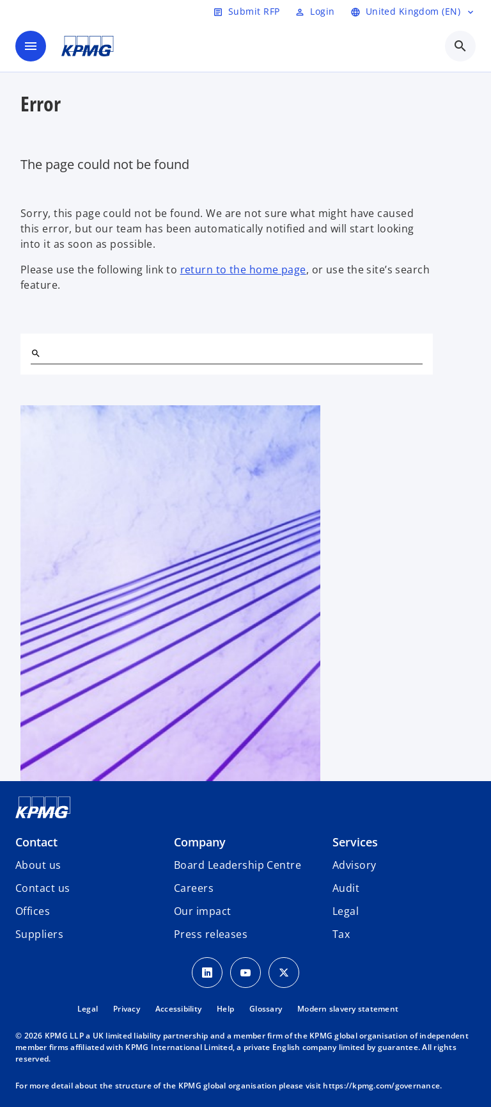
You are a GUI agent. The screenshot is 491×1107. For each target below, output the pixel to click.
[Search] (36, 353)
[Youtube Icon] (245, 972)
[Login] (314, 11)
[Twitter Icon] (284, 972)
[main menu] (30, 46)
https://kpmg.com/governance (381, 1085)
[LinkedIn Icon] (207, 972)
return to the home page (243, 270)
